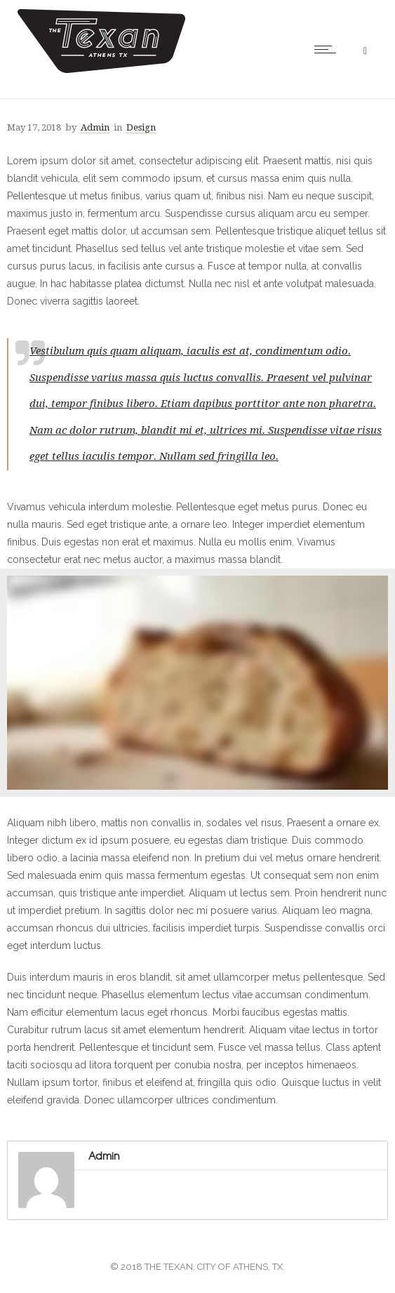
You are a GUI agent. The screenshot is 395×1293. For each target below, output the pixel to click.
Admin (95, 127)
